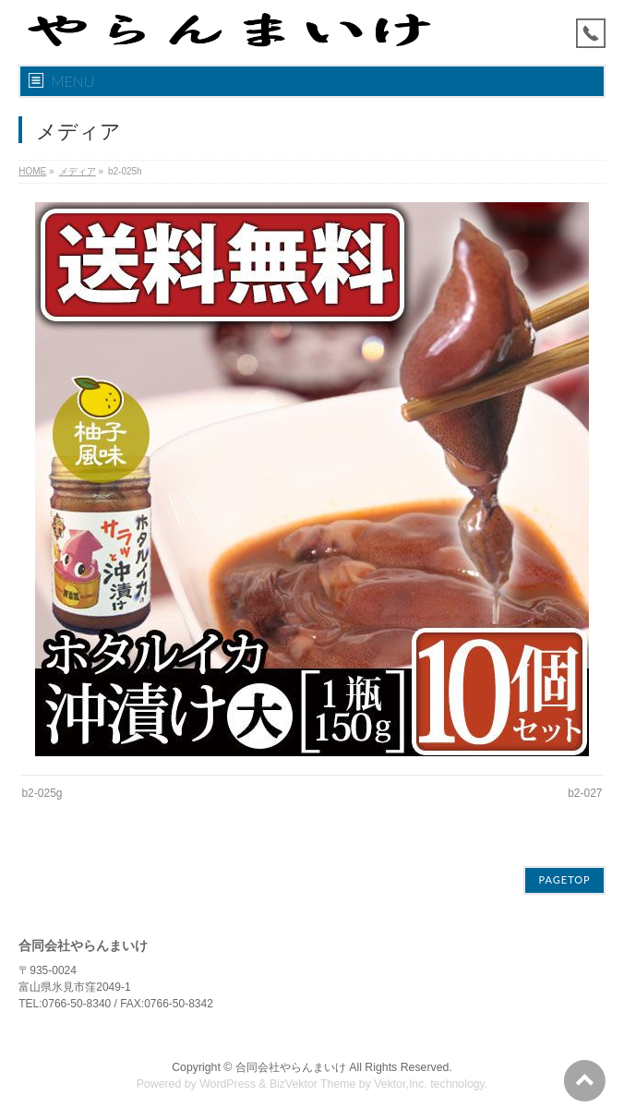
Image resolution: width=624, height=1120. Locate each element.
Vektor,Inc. (400, 1084)
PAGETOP (564, 879)
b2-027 (585, 793)
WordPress (227, 1084)
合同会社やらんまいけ (290, 1067)
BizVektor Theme (313, 1084)
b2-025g (41, 793)
